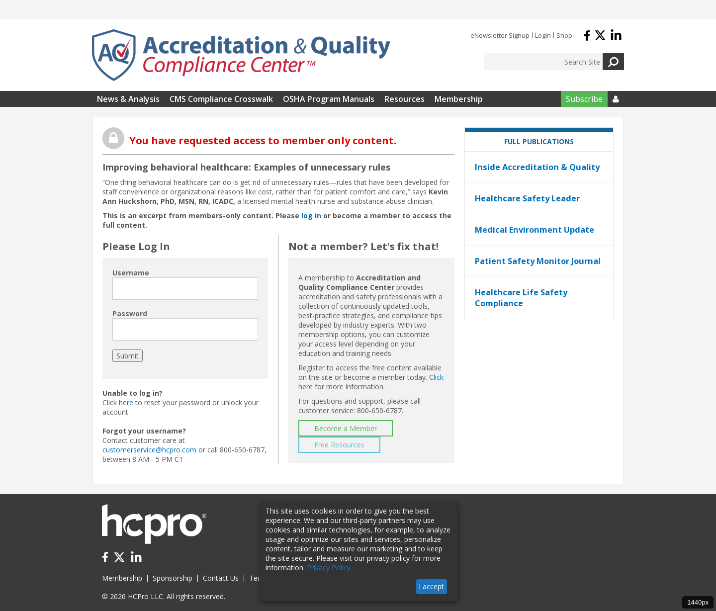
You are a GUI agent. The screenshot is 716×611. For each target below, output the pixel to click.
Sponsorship (172, 578)
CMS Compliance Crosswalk (221, 98)
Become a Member (345, 428)
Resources (404, 98)
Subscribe (584, 98)
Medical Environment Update (534, 229)
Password (129, 313)
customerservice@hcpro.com (149, 449)
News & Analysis (128, 98)
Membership (459, 98)
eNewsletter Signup (500, 35)
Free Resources (339, 444)
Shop (564, 35)
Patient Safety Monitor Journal (538, 261)
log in (311, 215)
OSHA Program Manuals (328, 98)
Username (130, 272)
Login (543, 35)
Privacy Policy (329, 567)
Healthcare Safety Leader (527, 198)
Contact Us (221, 578)
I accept (431, 586)
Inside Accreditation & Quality (537, 167)
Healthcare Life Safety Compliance (521, 298)
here (126, 402)
